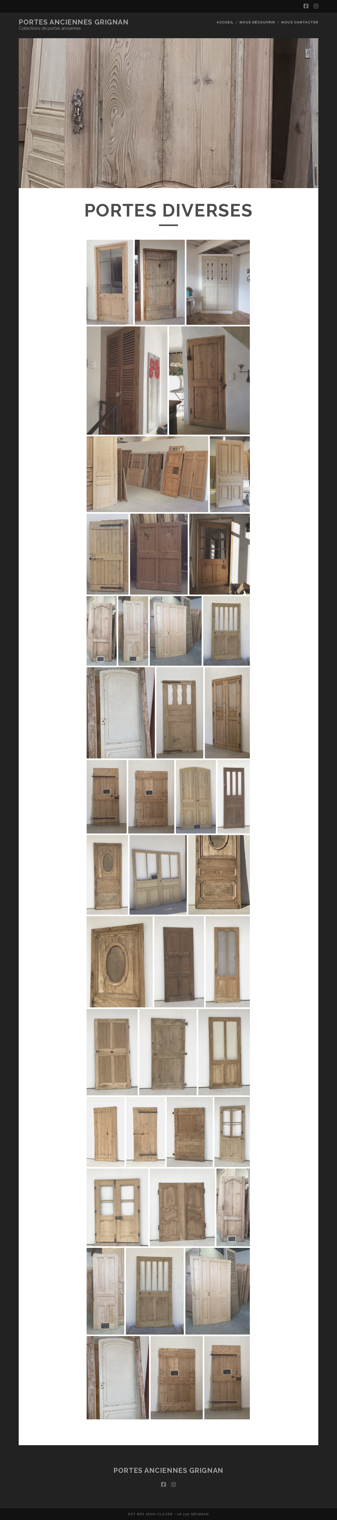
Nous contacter (299, 22)
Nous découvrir (257, 22)
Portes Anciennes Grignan (73, 22)
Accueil (225, 22)
